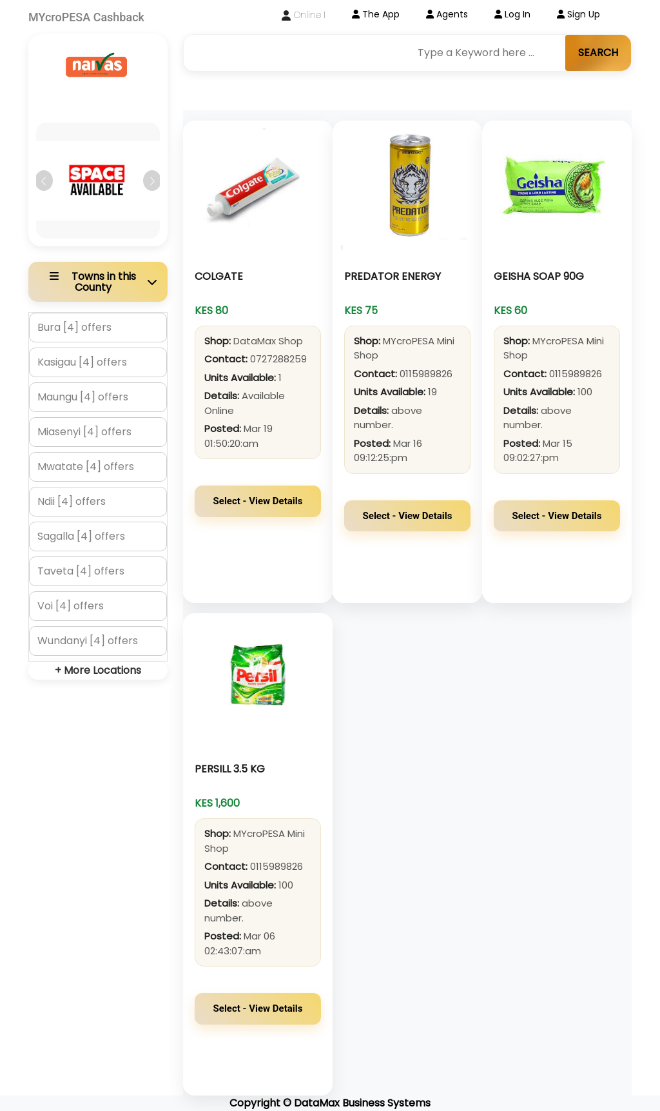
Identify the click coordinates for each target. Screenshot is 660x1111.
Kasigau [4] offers (82, 362)
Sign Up (578, 14)
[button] (43, 181)
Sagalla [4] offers (81, 536)
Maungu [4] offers (82, 396)
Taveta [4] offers (80, 571)
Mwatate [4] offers (85, 466)
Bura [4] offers (74, 327)
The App (376, 14)
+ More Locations (98, 670)
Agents (447, 14)
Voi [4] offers (70, 605)
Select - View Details (258, 501)
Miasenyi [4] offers (84, 431)
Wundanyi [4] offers (87, 640)
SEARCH (598, 52)
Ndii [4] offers (71, 501)
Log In (512, 14)
